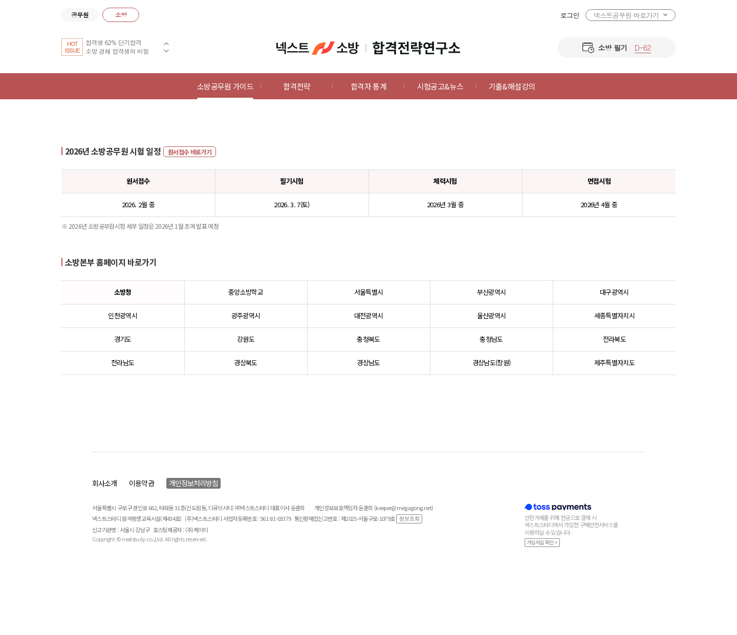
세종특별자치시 (614, 315)
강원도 (245, 339)
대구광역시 (614, 292)
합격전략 (296, 86)
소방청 (123, 292)
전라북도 (614, 339)
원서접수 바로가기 (189, 151)
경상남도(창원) (491, 362)
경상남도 (368, 362)
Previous (166, 43)
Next (166, 50)
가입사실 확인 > (542, 542)
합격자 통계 (368, 86)
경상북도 (245, 362)
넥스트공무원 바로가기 (626, 15)
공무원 (80, 14)
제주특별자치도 (614, 362)
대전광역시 (368, 315)
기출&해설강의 (512, 86)
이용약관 (141, 483)
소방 (121, 14)
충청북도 (368, 339)
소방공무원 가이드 (225, 86)
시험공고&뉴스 (440, 86)
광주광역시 (246, 315)
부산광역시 (491, 292)
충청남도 (491, 339)
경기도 (123, 339)
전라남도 (122, 362)
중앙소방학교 (245, 292)
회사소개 (104, 483)
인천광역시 (122, 315)
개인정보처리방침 (193, 483)
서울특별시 (368, 292)
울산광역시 (491, 315)
